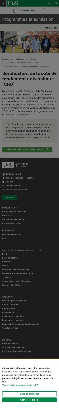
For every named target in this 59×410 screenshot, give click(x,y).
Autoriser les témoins (29, 400)
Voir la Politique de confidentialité (18, 385)
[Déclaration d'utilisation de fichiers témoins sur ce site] (29, 384)
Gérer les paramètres (29, 394)
